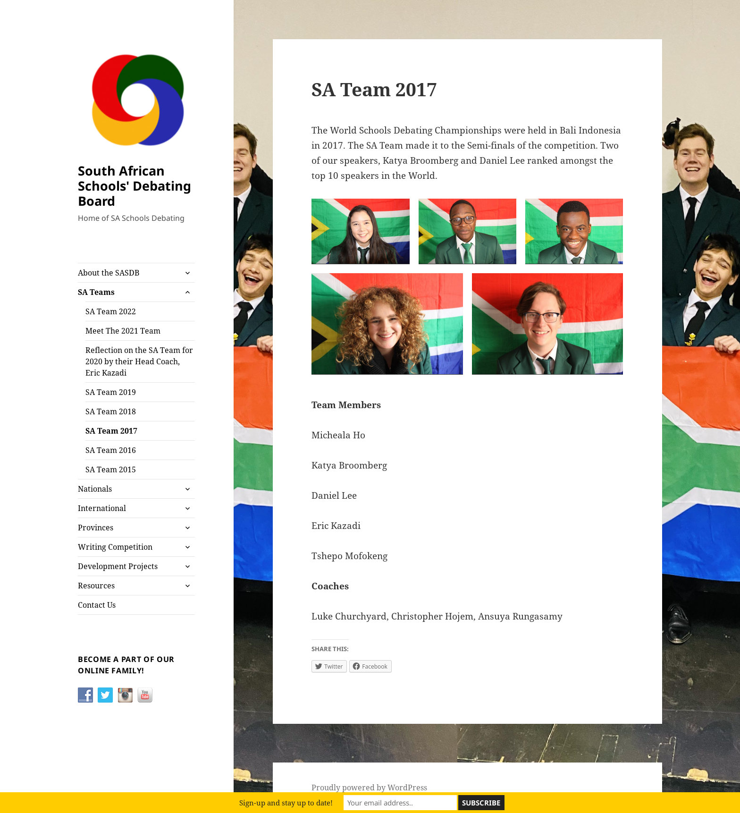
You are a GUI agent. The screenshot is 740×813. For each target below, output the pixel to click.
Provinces (95, 527)
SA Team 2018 (110, 411)
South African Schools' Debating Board (134, 186)
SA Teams (96, 292)
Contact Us (97, 605)
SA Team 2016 (110, 450)
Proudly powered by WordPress (369, 787)
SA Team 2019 (110, 392)
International (102, 508)
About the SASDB (108, 273)
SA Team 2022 (110, 311)
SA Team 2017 (111, 431)
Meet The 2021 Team (122, 331)
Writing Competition (115, 547)
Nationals (95, 489)
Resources (96, 585)
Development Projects (118, 566)
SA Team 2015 (110, 469)
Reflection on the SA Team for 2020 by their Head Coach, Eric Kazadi (139, 361)
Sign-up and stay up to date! (286, 802)
